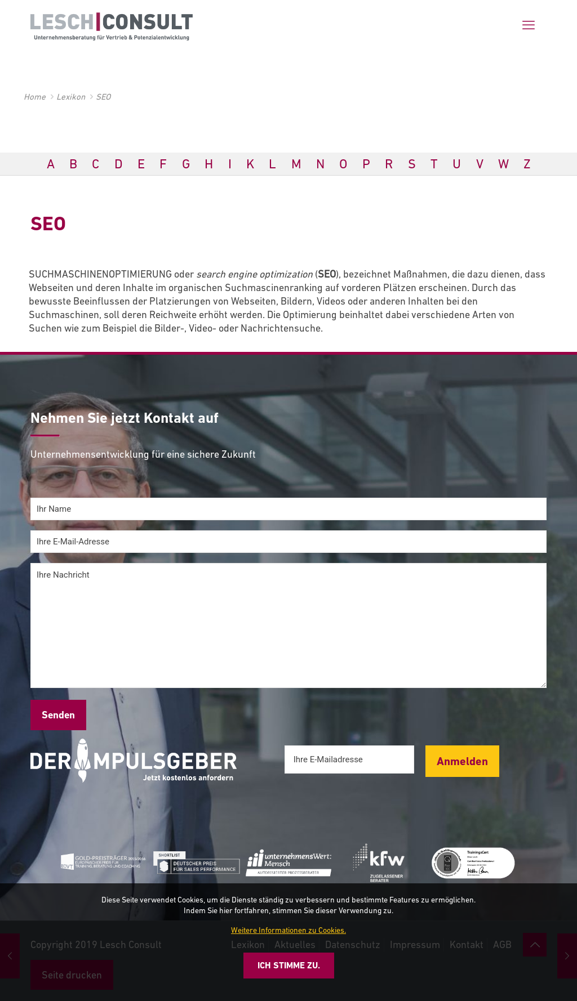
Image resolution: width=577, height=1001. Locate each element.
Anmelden (462, 761)
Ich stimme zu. (289, 965)
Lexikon (70, 96)
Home (35, 96)
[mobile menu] (528, 25)
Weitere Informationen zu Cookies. (288, 930)
